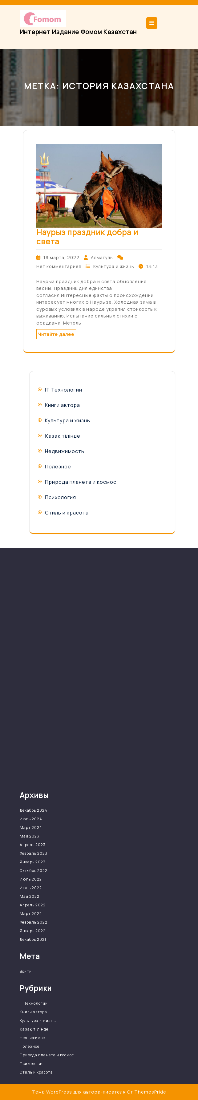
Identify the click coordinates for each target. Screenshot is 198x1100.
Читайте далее (56, 334)
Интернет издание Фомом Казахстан (78, 32)
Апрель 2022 (33, 905)
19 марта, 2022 (61, 257)
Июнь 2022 (31, 887)
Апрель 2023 (33, 844)
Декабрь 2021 (33, 939)
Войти (26, 971)
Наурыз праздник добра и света (87, 237)
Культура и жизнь (113, 266)
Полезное (58, 466)
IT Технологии (63, 389)
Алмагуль (102, 257)
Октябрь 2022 (33, 870)
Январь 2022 (33, 930)
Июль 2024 (31, 819)
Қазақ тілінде (62, 435)
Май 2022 (29, 896)
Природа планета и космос (80, 482)
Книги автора (62, 405)
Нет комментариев (58, 266)
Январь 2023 (33, 862)
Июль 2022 (31, 879)
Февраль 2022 (33, 922)
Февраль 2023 (33, 853)
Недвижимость (64, 451)
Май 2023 (29, 836)
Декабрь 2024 (33, 810)
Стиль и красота (67, 512)
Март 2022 (31, 913)
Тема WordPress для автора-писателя (79, 1092)
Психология (60, 497)
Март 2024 (31, 827)
